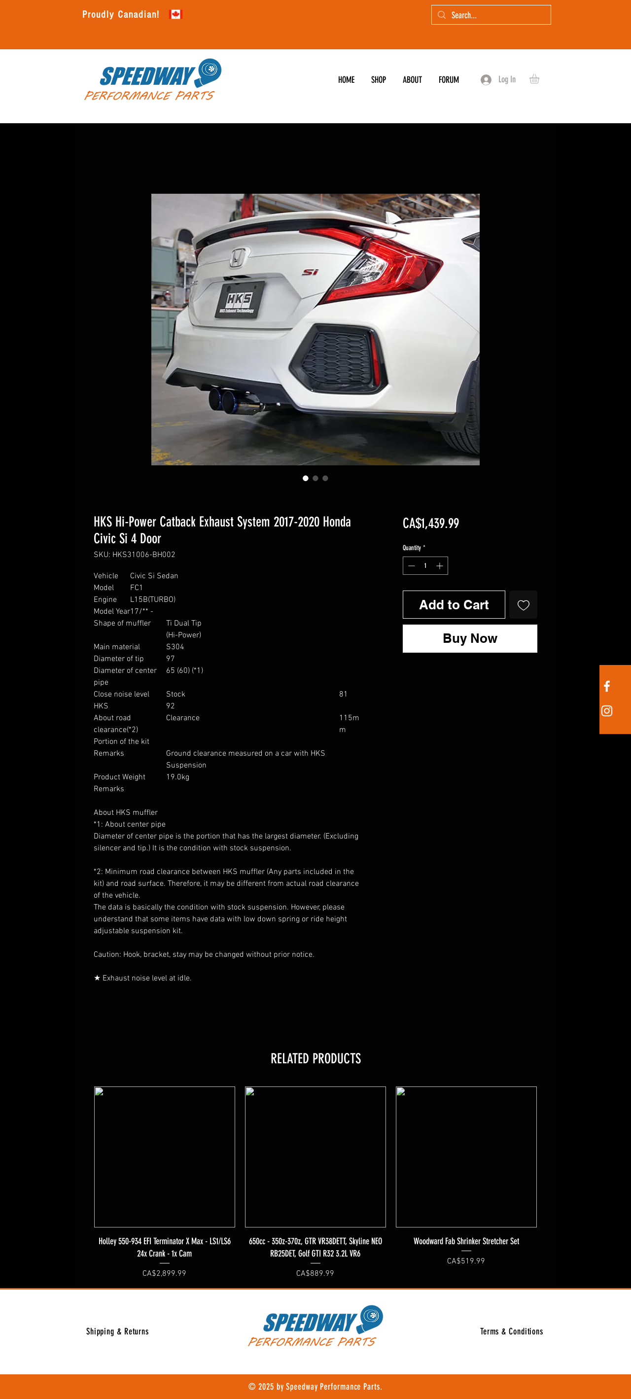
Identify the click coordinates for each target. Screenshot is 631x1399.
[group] (315, 1183)
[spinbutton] (425, 565)
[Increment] (440, 565)
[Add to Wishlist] (523, 605)
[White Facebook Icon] (606, 686)
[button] (540, 79)
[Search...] (491, 15)
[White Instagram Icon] (606, 710)
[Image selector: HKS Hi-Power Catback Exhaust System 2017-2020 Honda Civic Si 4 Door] (306, 478)
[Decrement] (410, 565)
